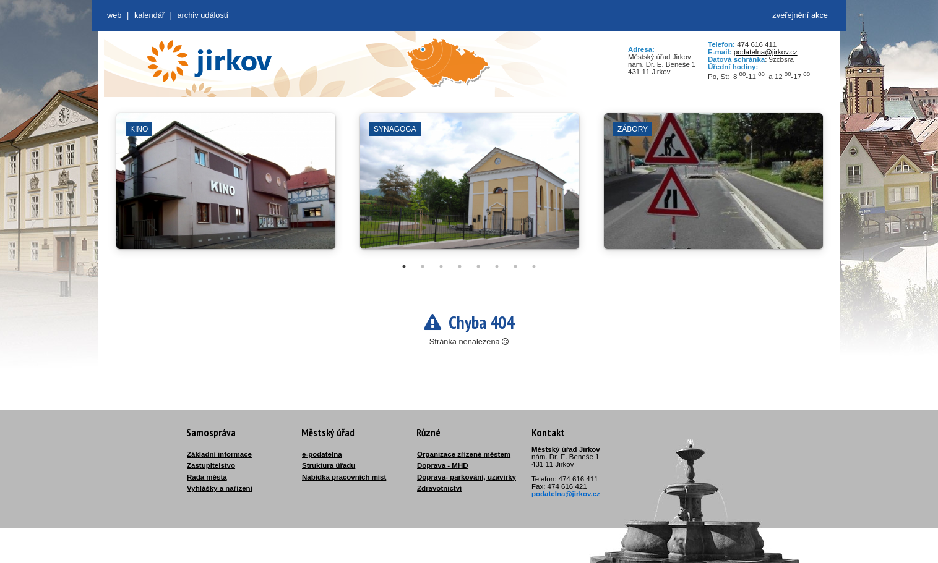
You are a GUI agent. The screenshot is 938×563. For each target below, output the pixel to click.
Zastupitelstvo (211, 465)
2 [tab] (422, 266)
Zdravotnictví (439, 488)
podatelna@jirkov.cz (766, 52)
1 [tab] (404, 266)
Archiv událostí (202, 15)
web (114, 15)
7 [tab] (515, 266)
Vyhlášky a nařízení (219, 488)
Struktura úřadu (328, 465)
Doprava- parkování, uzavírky (466, 477)
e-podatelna (322, 454)
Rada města (207, 477)
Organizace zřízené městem (463, 454)
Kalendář (149, 15)
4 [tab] (460, 266)
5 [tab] (478, 266)
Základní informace (219, 454)
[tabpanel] (226, 187)
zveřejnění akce (800, 15)
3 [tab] (441, 266)
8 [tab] (534, 266)
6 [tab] (497, 266)
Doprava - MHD (442, 465)
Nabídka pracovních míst (344, 477)
